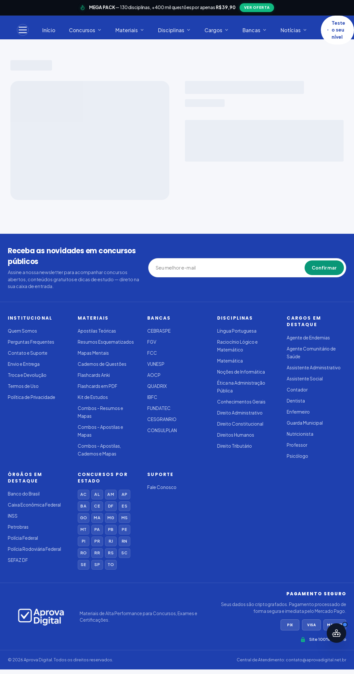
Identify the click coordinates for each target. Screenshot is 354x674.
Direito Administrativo (240, 413)
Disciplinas (174, 30)
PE (124, 529)
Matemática (230, 360)
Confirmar (324, 268)
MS (124, 517)
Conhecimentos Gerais (241, 401)
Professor (297, 445)
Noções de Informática (241, 372)
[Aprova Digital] (41, 617)
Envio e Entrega (24, 364)
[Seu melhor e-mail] (185, 268)
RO (83, 552)
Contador (297, 389)
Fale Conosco (162, 487)
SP (96, 564)
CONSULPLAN (162, 430)
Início (48, 30)
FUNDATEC (159, 408)
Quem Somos (22, 331)
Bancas (255, 30)
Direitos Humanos (235, 435)
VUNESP (155, 364)
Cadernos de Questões (102, 364)
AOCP (154, 375)
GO (83, 517)
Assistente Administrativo (314, 367)
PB (110, 529)
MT (83, 529)
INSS (13, 516)
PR (96, 541)
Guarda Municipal (305, 423)
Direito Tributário (234, 446)
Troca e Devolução (27, 375)
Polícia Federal (23, 538)
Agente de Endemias (308, 337)
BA (83, 506)
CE (97, 506)
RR (96, 552)
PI (83, 541)
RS (110, 552)
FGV (151, 342)
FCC (152, 353)
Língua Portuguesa (236, 331)
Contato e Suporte (27, 353)
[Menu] (23, 30)
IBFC (152, 397)
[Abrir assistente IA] (336, 633)
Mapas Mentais (93, 353)
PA (96, 529)
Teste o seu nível (336, 30)
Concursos (85, 30)
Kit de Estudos (93, 397)
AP (124, 494)
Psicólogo (297, 456)
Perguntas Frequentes (31, 342)
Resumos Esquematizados (106, 342)
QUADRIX (157, 386)
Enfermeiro (298, 412)
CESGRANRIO (162, 419)
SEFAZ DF (18, 560)
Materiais (129, 30)
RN (124, 541)
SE (83, 564)
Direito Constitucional (240, 424)
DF (110, 506)
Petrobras (18, 527)
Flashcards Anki (94, 375)
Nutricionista (300, 434)
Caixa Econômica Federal (34, 505)
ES (124, 506)
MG (110, 517)
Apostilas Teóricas (97, 331)
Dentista (296, 400)
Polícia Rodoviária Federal (34, 549)
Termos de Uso (23, 386)
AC (83, 494)
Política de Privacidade (31, 397)
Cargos (216, 30)
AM (110, 494)
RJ (111, 541)
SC (124, 552)
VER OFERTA (257, 7)
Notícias (294, 30)
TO (111, 564)
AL (96, 494)
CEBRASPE (159, 331)
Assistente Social (305, 378)
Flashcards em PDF (97, 386)
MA (97, 517)
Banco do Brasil (24, 493)
